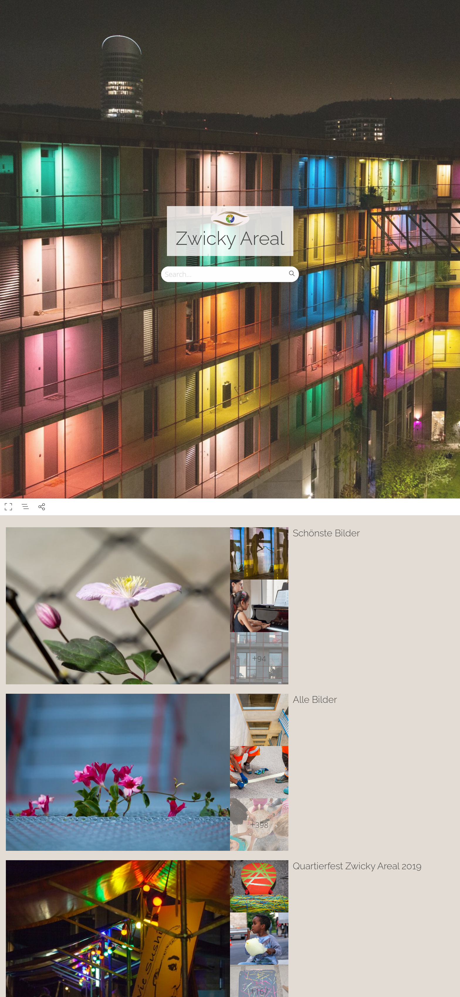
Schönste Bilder (326, 533)
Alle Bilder (315, 699)
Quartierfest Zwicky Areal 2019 (357, 865)
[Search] (230, 274)
